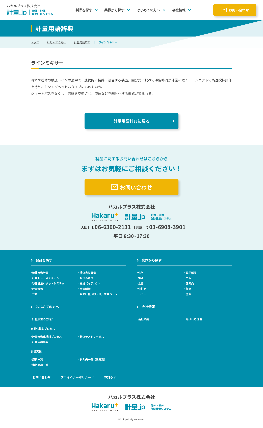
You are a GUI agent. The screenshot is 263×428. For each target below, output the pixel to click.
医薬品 (190, 283)
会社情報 (179, 10)
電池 (141, 278)
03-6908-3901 (166, 227)
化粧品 (142, 289)
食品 (141, 283)
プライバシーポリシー (77, 377)
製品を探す (83, 10)
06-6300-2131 (111, 227)
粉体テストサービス (92, 337)
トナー (142, 294)
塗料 (188, 294)
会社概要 (143, 319)
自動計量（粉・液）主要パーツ (98, 294)
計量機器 (37, 289)
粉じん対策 (86, 278)
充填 (35, 294)
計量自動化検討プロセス (47, 337)
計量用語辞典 (82, 42)
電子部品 (191, 273)
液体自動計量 (88, 273)
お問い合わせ (239, 10)
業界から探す (114, 10)
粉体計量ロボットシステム (48, 283)
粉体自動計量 (40, 273)
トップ (35, 42)
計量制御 (85, 289)
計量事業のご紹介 (43, 319)
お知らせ (110, 377)
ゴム (188, 278)
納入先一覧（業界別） (93, 359)
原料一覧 (37, 359)
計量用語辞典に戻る (131, 121)
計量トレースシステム (45, 278)
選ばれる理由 (194, 319)
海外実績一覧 (40, 365)
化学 (141, 273)
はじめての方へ (148, 10)
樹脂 (188, 289)
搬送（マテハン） (90, 283)
